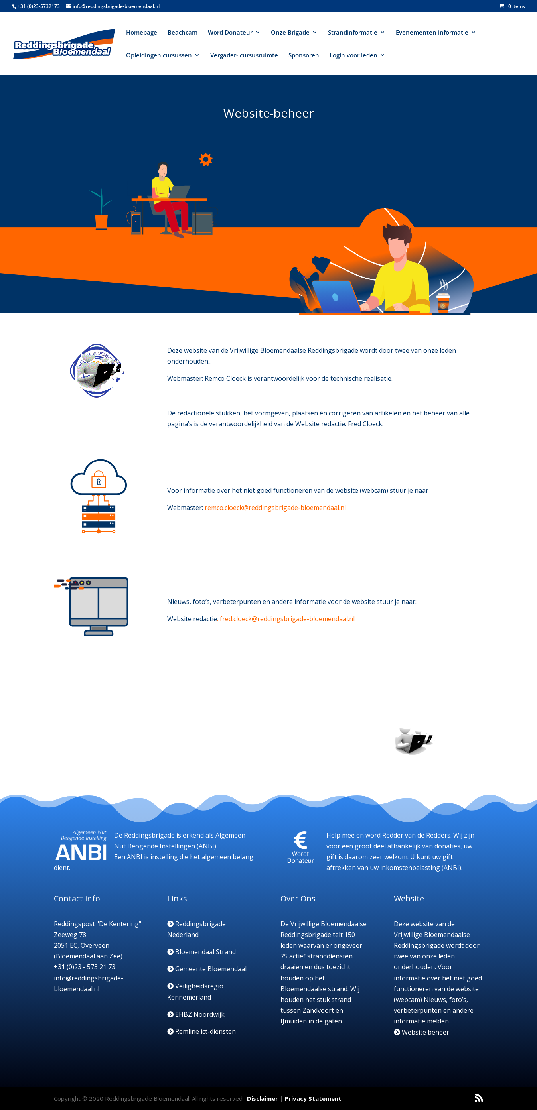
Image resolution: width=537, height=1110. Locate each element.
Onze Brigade (290, 33)
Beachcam (182, 33)
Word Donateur (230, 33)
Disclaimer (262, 1098)
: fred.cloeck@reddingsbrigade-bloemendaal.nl (286, 618)
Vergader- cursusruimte (244, 55)
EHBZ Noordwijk (196, 1014)
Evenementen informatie (432, 33)
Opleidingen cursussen (159, 55)
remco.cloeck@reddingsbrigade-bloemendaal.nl (275, 507)
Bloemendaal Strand (201, 951)
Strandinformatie (352, 33)
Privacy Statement (313, 1098)
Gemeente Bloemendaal (207, 968)
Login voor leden (353, 55)
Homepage (141, 33)
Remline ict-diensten (201, 1031)
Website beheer (421, 1032)
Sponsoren (303, 55)
